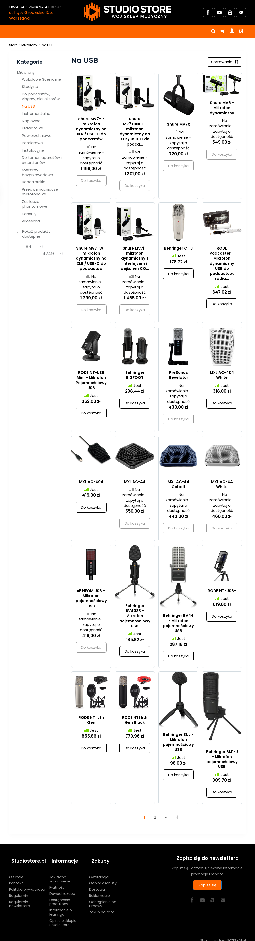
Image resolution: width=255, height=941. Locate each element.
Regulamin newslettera (19, 899)
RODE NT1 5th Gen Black (134, 721)
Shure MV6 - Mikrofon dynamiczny (222, 109)
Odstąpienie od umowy (102, 899)
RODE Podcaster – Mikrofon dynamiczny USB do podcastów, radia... (222, 265)
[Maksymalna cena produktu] (48, 253)
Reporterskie (33, 181)
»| (176, 818)
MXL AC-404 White (222, 376)
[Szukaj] (213, 31)
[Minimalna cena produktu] (28, 246)
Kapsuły (29, 213)
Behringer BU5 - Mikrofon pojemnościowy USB (178, 743)
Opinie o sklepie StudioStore (62, 918)
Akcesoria (31, 221)
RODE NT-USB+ (222, 592)
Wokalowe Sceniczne (41, 79)
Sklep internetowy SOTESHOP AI (223, 936)
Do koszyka (178, 275)
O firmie (16, 872)
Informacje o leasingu (60, 907)
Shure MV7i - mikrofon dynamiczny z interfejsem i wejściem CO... (134, 259)
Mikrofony (26, 72)
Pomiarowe (32, 142)
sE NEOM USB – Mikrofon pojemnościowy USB (91, 599)
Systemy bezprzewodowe (37, 172)
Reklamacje (99, 890)
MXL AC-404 (91, 482)
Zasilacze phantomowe (34, 204)
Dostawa (97, 884)
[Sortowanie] (223, 62)
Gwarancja (99, 872)
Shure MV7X (178, 125)
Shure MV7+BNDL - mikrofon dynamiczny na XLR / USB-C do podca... (135, 133)
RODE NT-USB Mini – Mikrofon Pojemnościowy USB (91, 381)
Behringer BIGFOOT (134, 376)
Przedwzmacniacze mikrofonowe (40, 192)
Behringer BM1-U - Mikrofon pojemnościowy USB (222, 760)
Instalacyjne (33, 150)
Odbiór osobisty (103, 878)
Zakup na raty (101, 907)
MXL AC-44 (135, 482)
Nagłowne (31, 120)
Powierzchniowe (37, 135)
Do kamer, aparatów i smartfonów (42, 160)
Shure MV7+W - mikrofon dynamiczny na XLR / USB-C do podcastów (91, 259)
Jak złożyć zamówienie (59, 874)
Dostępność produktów (59, 897)
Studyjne (30, 86)
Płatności (57, 883)
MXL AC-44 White (222, 485)
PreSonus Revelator (178, 376)
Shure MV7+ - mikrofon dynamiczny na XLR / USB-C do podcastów (91, 130)
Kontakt (16, 878)
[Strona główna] (127, 11)
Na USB (28, 106)
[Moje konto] (232, 31)
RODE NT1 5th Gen (91, 721)
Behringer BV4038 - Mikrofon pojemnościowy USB (134, 617)
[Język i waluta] (241, 31)
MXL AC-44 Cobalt (178, 485)
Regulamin (18, 890)
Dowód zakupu (62, 888)
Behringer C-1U (178, 249)
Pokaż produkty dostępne (33, 234)
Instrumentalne (36, 113)
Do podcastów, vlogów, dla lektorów (41, 96)
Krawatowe (32, 128)
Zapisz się (207, 886)
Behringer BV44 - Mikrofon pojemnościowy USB (178, 624)
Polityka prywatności (27, 884)
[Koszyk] (222, 31)
